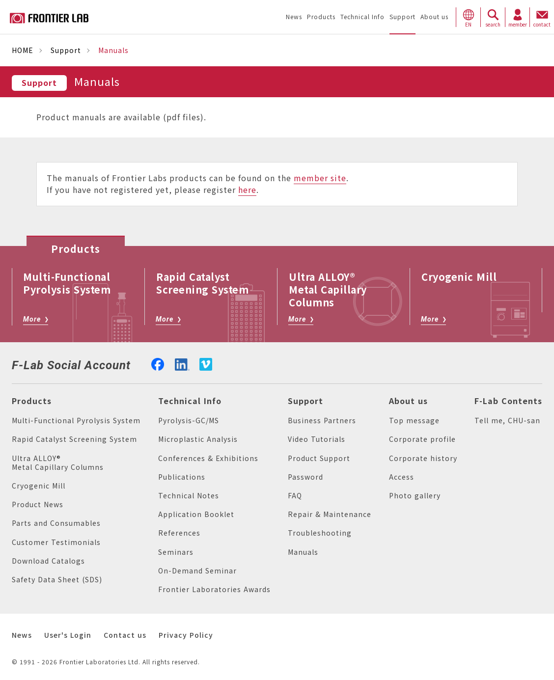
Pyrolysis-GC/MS (188, 420)
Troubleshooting (320, 533)
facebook (157, 363)
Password (305, 477)
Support (66, 50)
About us (408, 401)
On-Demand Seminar (197, 570)
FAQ (295, 495)
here (247, 190)
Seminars (176, 552)
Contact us (125, 635)
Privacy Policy (186, 635)
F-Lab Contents (508, 401)
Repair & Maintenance (329, 514)
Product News (37, 504)
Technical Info (190, 401)
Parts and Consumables (56, 523)
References (179, 533)
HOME (22, 50)
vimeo (205, 364)
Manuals (303, 552)
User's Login (67, 635)
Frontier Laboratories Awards (214, 589)
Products (32, 401)
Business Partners (322, 420)
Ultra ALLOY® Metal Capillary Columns (58, 463)
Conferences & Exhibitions (208, 458)
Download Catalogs (48, 561)
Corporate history (423, 458)
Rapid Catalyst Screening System (74, 439)
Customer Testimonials (56, 542)
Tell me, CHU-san (507, 420)
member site (320, 178)
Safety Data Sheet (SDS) (57, 579)
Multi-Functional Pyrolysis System (76, 420)
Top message (414, 420)
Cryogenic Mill (38, 485)
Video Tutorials (316, 439)
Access (401, 477)
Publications (181, 477)
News (22, 635)
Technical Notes (188, 495)
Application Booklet (196, 514)
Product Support (319, 458)
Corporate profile (422, 439)
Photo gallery (415, 495)
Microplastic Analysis (198, 439)
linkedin (182, 363)
